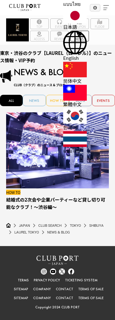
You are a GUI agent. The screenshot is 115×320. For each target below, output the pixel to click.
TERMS (23, 280)
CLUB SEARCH (50, 225)
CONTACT (64, 289)
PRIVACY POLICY (47, 280)
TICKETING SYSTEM (81, 280)
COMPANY (42, 289)
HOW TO (57, 100)
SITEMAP (21, 289)
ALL (11, 100)
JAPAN (24, 225)
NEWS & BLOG (58, 232)
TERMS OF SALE (91, 289)
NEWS (34, 100)
